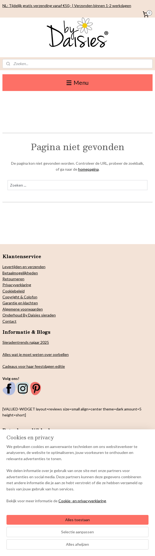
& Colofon (28, 297)
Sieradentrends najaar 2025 (25, 342)
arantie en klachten (21, 303)
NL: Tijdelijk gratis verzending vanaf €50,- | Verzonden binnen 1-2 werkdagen (66, 5)
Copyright (10, 297)
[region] (77, 476)
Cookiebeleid (13, 291)
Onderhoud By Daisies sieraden (29, 315)
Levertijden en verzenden (23, 266)
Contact (9, 321)
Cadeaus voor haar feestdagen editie (33, 366)
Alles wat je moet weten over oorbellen (35, 354)
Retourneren (13, 279)
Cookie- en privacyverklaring (82, 501)
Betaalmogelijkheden (20, 273)
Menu (77, 82)
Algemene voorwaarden (22, 309)
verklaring (23, 284)
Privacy (8, 284)
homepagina (88, 169)
